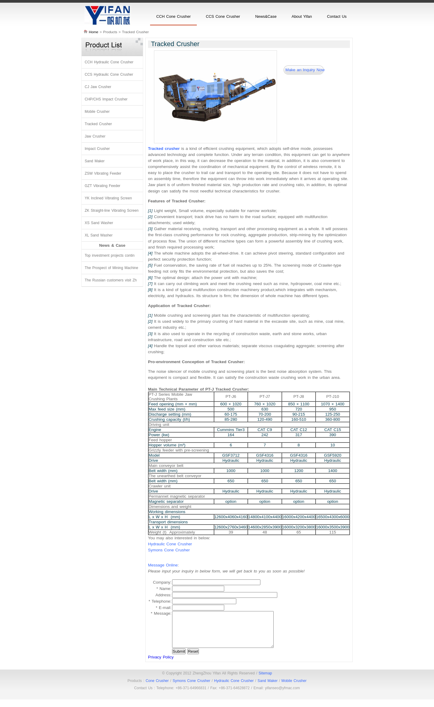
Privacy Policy (161, 664)
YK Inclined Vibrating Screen (108, 198)
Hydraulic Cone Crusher (170, 544)
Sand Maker (95, 161)
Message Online (163, 565)
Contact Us (337, 16)
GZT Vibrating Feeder (102, 186)
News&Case (266, 16)
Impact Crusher (97, 149)
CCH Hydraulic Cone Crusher (109, 62)
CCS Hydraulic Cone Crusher (109, 74)
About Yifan (302, 16)
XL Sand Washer (99, 235)
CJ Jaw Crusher (98, 87)
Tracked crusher (164, 148)
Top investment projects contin (109, 255)
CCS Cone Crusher (223, 16)
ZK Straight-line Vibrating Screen (112, 210)
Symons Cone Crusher (169, 550)
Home (94, 32)
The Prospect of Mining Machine (111, 268)
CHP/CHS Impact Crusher (106, 99)
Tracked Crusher (98, 124)
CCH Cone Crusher (173, 16)
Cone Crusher (157, 688)
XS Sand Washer (99, 223)
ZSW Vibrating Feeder (103, 173)
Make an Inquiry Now (305, 70)
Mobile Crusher (97, 111)
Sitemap (265, 680)
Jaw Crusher (95, 136)
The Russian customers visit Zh (111, 280)
